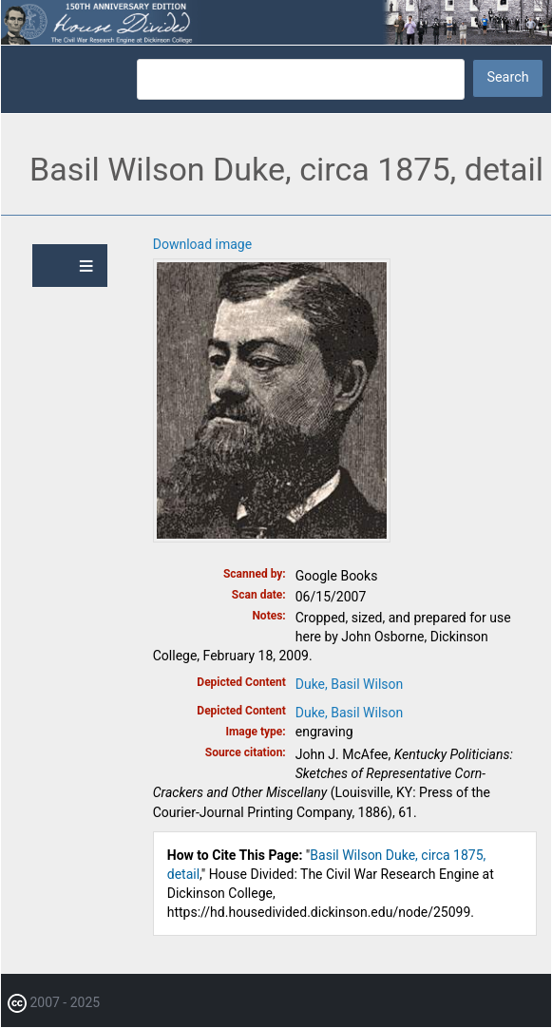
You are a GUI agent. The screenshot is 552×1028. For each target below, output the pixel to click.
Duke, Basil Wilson (349, 684)
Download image (202, 244)
